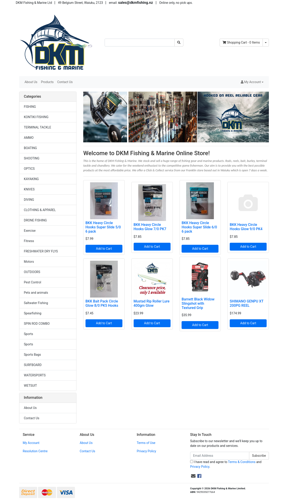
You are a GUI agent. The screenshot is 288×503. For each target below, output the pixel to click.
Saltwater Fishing (36, 303)
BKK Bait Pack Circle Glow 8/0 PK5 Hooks (102, 303)
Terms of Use (146, 443)
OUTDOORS (32, 272)
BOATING (30, 148)
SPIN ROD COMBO (37, 323)
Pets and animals (36, 292)
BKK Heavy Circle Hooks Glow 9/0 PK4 (246, 227)
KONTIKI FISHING (36, 117)
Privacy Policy (146, 451)
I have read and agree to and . (225, 464)
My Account (31, 443)
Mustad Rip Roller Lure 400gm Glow (152, 303)
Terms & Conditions (241, 462)
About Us (31, 82)
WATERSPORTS (35, 375)
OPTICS (29, 168)
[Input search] (140, 42)
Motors (29, 261)
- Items (241, 42)
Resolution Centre (35, 451)
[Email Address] (219, 456)
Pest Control (32, 282)
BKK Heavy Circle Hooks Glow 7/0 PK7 (150, 227)
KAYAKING (31, 179)
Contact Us (65, 82)
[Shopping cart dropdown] (266, 42)
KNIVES (29, 189)
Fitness (29, 241)
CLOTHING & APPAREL (40, 210)
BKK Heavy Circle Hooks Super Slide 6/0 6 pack (199, 227)
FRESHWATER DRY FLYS (41, 251)
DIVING (29, 199)
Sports (28, 334)
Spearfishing (32, 313)
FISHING (30, 106)
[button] (252, 82)
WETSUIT (30, 385)
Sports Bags (32, 354)
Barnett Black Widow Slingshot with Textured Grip (198, 303)
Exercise (30, 230)
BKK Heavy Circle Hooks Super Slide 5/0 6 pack (103, 227)
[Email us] (193, 476)
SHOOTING (31, 158)
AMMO (29, 137)
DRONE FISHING (35, 220)
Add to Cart (104, 248)
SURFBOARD (33, 365)
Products (47, 82)
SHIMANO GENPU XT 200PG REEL (246, 303)
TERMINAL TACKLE (37, 127)
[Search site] (178, 42)
